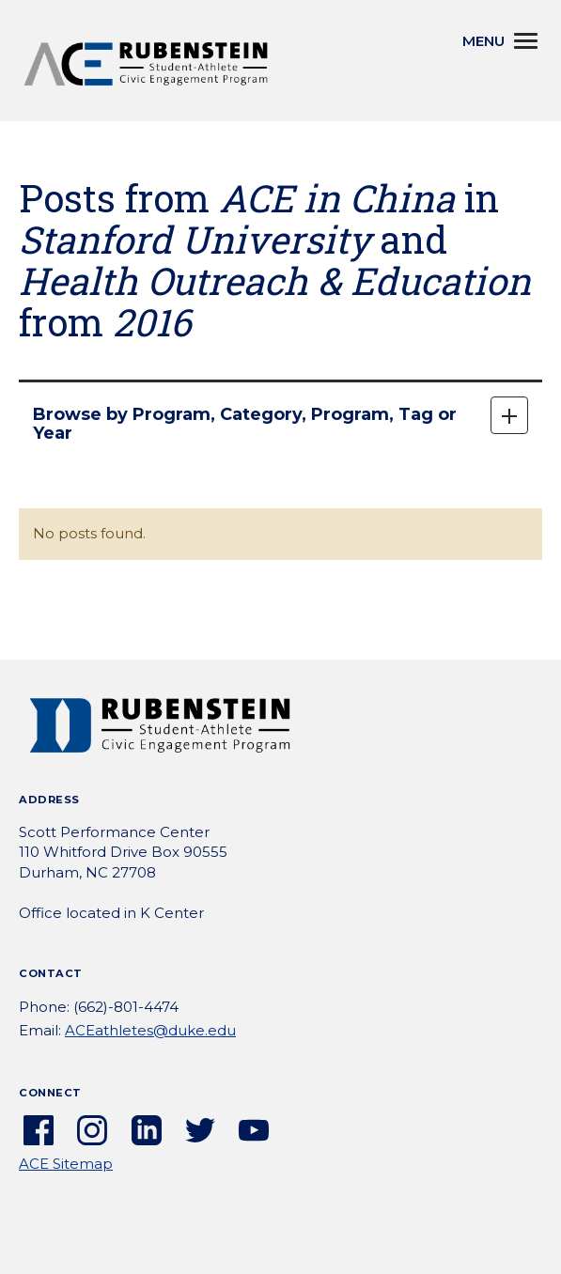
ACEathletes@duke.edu (150, 1030)
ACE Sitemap (66, 1164)
